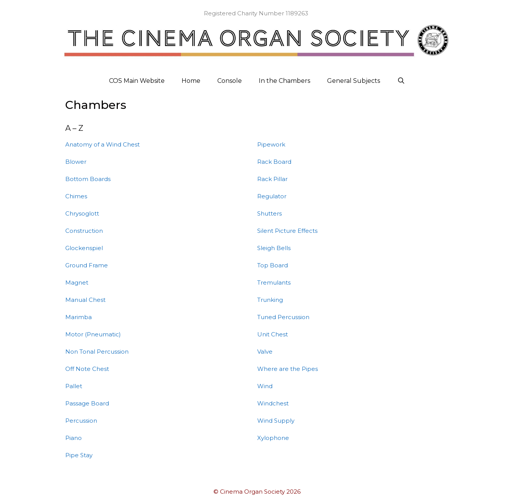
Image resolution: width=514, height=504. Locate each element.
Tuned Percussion (283, 317)
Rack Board (274, 161)
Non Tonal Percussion (97, 351)
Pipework (271, 144)
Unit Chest (272, 334)
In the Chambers (284, 80)
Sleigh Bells (274, 248)
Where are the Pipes (287, 368)
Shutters (269, 213)
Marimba (78, 317)
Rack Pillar (272, 179)
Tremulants (274, 282)
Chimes (76, 196)
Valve (265, 351)
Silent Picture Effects (287, 230)
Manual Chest (85, 299)
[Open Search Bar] (400, 81)
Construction (84, 230)
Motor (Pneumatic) (93, 334)
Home (191, 80)
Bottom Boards (88, 179)
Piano (73, 437)
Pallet (73, 386)
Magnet (76, 282)
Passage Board (87, 403)
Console (229, 80)
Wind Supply (275, 420)
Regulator (271, 196)
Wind (265, 386)
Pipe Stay (79, 455)
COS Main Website (137, 80)
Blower (75, 161)
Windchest (273, 403)
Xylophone (273, 437)
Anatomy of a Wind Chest (102, 144)
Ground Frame (86, 265)
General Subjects (353, 80)
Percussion (81, 420)
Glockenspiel (84, 248)
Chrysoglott (82, 213)
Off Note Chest (87, 368)
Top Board (272, 265)
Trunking (270, 299)
